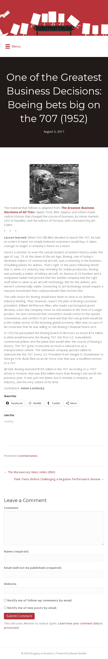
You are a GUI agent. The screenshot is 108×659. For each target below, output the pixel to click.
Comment (11, 508)
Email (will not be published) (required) (32, 568)
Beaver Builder (78, 653)
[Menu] (13, 46)
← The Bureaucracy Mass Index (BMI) (29, 472)
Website (10, 584)
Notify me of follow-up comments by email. (39, 600)
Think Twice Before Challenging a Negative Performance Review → (58, 479)
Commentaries (28, 456)
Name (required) (16, 551)
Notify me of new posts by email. (32, 608)
